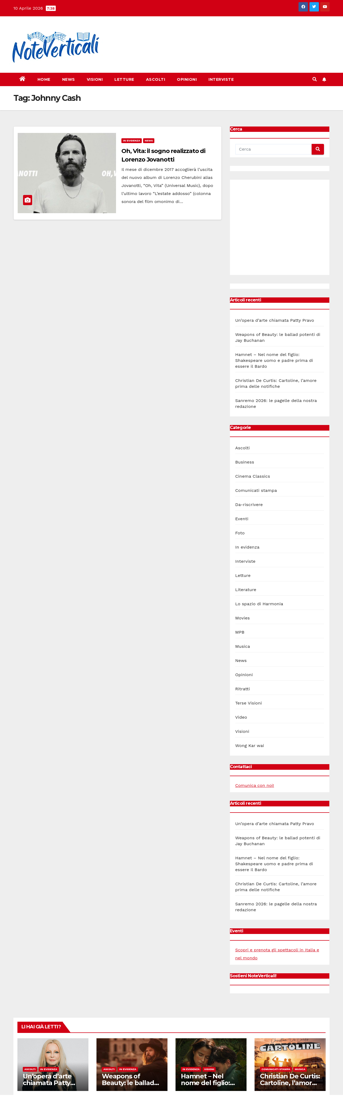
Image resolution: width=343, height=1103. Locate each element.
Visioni (95, 79)
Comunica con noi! (254, 785)
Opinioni (187, 79)
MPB (239, 632)
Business (244, 462)
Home (44, 79)
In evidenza (131, 140)
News (68, 79)
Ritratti (242, 688)
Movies (242, 618)
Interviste (221, 79)
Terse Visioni (248, 703)
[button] (314, 79)
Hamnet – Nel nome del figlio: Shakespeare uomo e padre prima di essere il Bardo (274, 360)
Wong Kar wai (249, 745)
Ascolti (155, 79)
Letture (124, 79)
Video (241, 717)
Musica (242, 646)
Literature (245, 589)
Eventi (241, 518)
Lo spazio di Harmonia (259, 603)
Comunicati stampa (256, 490)
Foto (240, 532)
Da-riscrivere (249, 504)
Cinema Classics (252, 476)
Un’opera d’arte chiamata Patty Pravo (274, 320)
